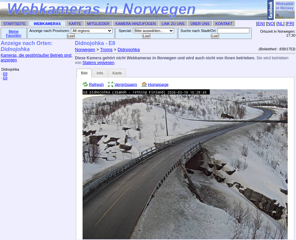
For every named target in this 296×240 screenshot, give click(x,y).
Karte (75, 24)
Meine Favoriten (13, 33)
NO (270, 23)
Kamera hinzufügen (136, 24)
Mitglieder (98, 24)
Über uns (199, 24)
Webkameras (47, 24)
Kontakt (223, 24)
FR (290, 23)
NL (280, 23)
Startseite (14, 24)
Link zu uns (173, 24)
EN (260, 23)
